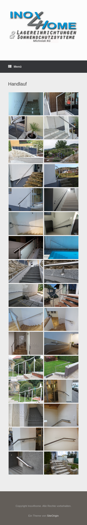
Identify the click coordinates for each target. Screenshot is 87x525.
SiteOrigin (53, 515)
